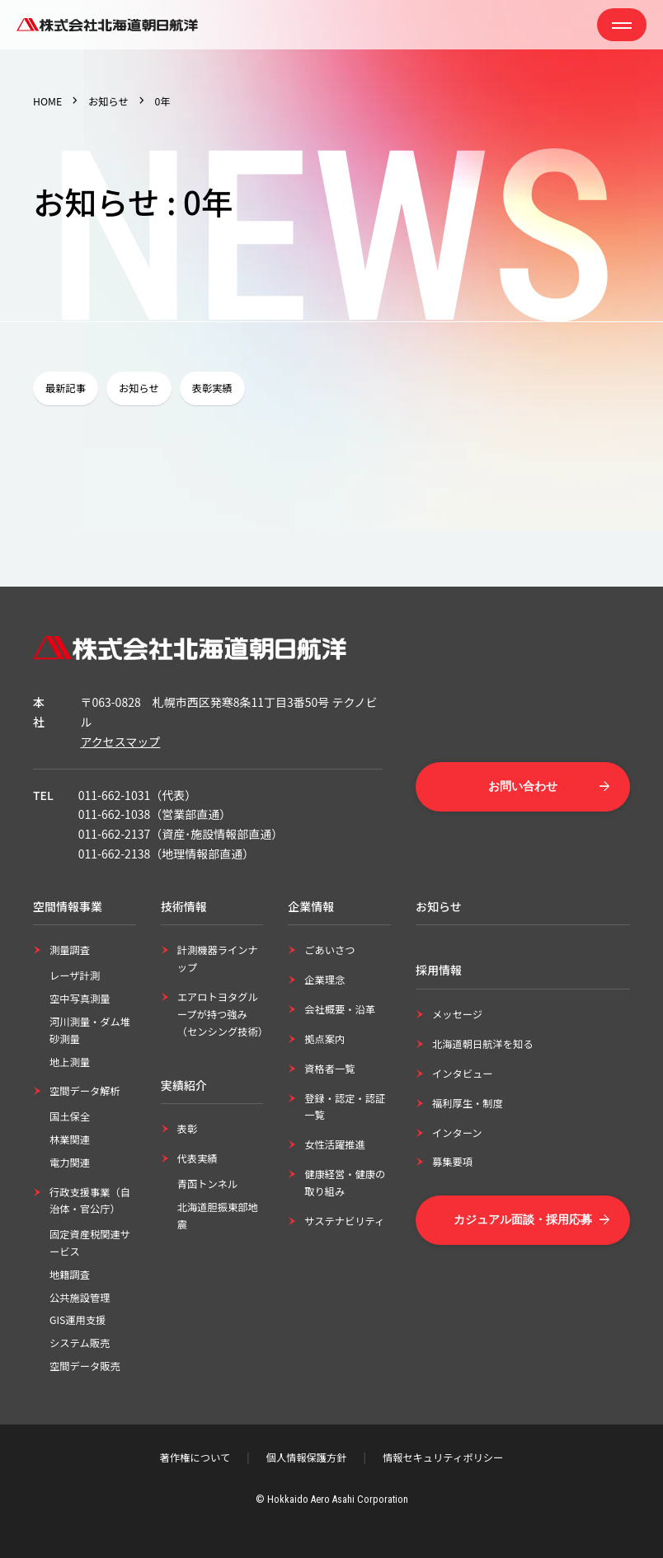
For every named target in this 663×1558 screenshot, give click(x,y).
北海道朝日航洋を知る (483, 1043)
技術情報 (184, 906)
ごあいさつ (329, 950)
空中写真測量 (79, 998)
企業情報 (311, 906)
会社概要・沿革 (339, 1009)
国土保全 (69, 1116)
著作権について (195, 1457)
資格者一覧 (329, 1068)
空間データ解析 (84, 1090)
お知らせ (108, 101)
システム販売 (79, 1343)
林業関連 (69, 1139)
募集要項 (452, 1161)
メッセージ (457, 1014)
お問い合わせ (522, 786)
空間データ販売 (84, 1366)
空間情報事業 (67, 906)
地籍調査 (69, 1274)
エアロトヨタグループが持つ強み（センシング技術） (222, 1014)
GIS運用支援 (77, 1319)
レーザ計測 (74, 975)
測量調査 (69, 950)
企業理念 (324, 979)
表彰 (187, 1128)
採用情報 (439, 969)
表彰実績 (212, 388)
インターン (457, 1132)
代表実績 (197, 1158)
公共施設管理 (79, 1297)
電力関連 (69, 1162)
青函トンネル (207, 1184)
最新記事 (65, 388)
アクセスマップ (120, 741)
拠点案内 (324, 1039)
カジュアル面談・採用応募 (523, 1219)
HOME (47, 101)
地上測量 (69, 1062)
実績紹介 (184, 1085)
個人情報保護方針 (306, 1457)
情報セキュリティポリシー (443, 1457)
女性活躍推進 (334, 1144)
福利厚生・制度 (467, 1103)
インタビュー (462, 1073)
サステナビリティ (344, 1221)
